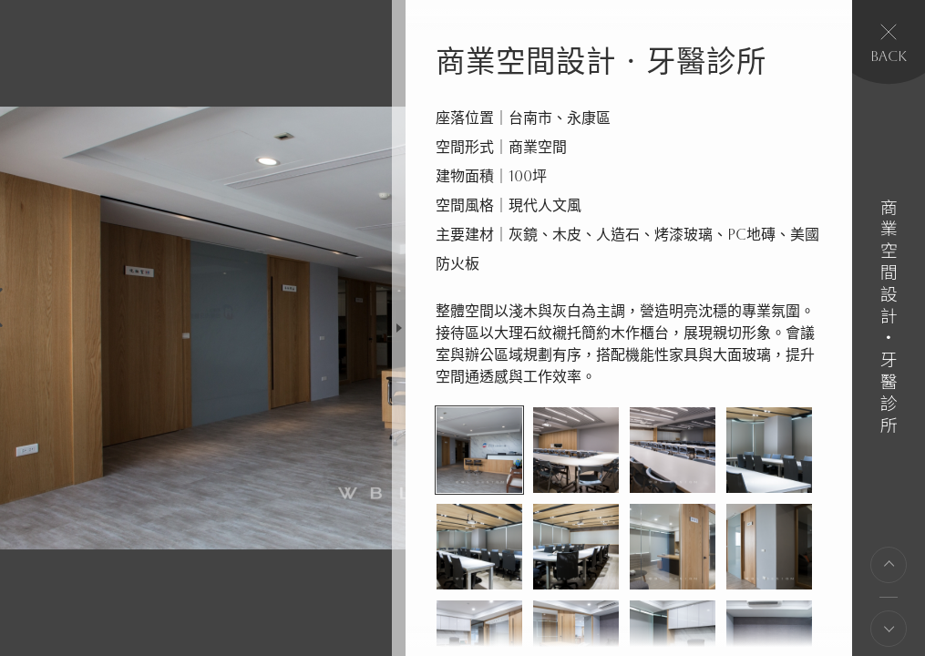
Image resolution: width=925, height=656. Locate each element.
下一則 (888, 628)
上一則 (888, 565)
